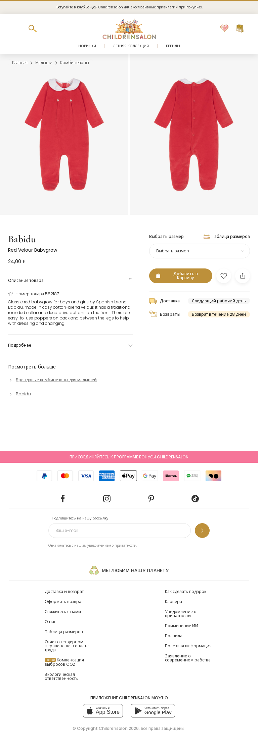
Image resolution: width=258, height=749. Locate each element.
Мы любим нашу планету (128, 570)
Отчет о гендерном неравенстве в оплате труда (67, 646)
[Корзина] (240, 28)
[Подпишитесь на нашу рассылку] (202, 530)
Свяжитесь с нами (63, 611)
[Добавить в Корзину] (180, 275)
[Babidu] (19, 394)
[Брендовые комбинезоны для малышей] (52, 380)
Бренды (173, 46)
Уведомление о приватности (181, 613)
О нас (50, 622)
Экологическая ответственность (61, 676)
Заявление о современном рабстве (188, 658)
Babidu (22, 239)
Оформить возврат (64, 601)
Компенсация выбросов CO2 (64, 662)
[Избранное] (224, 28)
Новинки (87, 46)
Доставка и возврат (64, 591)
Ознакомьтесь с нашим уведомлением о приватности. (92, 545)
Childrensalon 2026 (119, 728)
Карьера (173, 601)
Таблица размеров (64, 632)
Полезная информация (188, 646)
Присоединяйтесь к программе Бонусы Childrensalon (129, 457)
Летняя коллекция (131, 46)
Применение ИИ (181, 626)
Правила (173, 636)
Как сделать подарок (185, 591)
